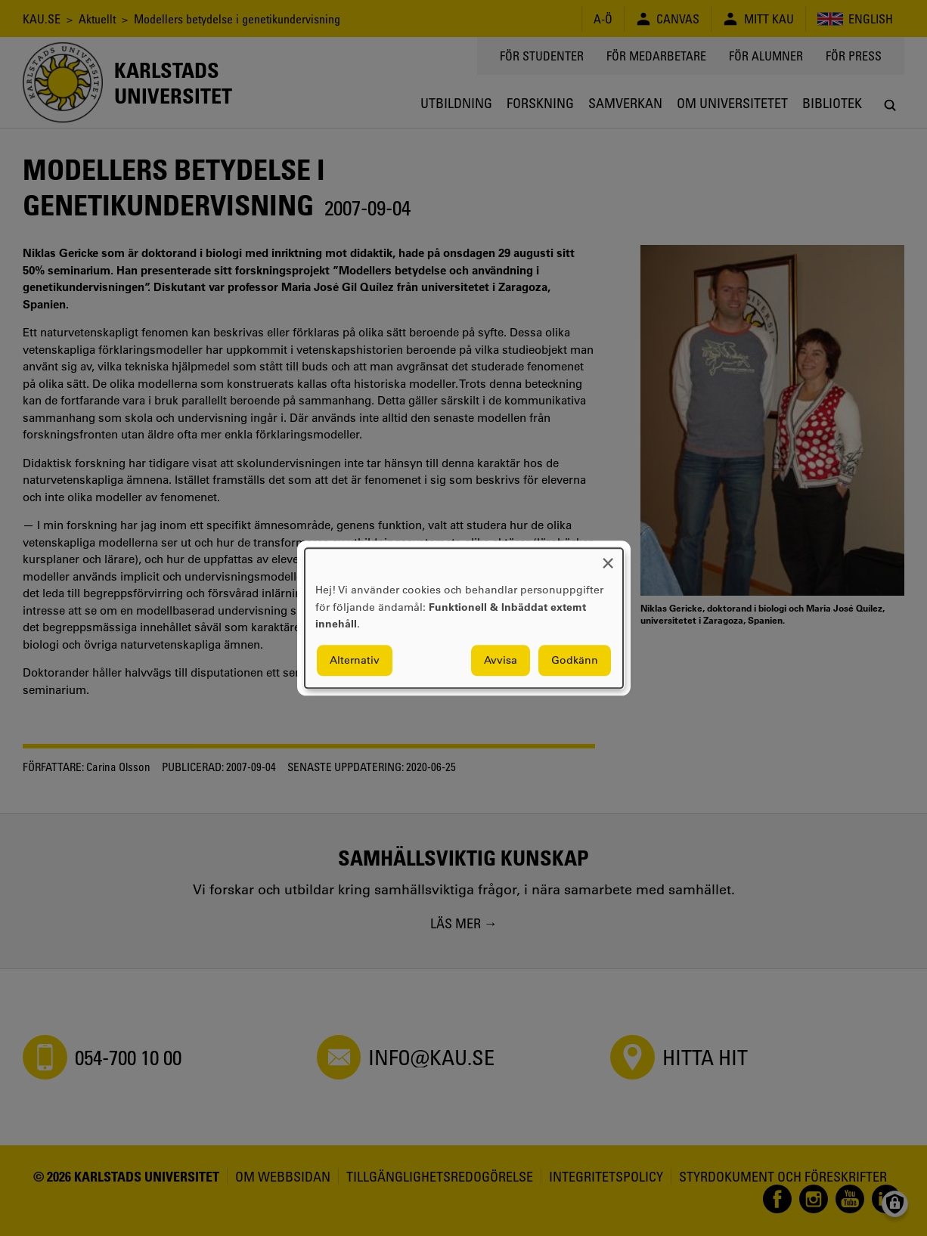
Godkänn (574, 660)
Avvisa (500, 660)
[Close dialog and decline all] (608, 557)
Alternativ (355, 660)
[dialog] (464, 618)
